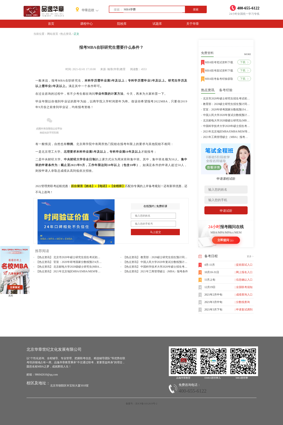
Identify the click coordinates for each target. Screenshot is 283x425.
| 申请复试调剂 (244, 309)
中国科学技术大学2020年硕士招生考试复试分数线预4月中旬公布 (242, 126)
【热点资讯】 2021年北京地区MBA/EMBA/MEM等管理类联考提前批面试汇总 (83, 271)
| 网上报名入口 (244, 272)
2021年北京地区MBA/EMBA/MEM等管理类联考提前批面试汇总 (241, 131)
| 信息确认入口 (244, 279)
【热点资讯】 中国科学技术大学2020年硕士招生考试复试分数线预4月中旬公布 (171, 266)
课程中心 (86, 23)
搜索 (195, 9)
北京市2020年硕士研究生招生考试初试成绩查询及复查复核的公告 (243, 98)
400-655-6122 (193, 391)
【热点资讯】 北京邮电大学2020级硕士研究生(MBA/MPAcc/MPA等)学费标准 (82, 266)
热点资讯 (65, 33)
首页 (51, 23)
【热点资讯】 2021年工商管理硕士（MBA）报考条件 (155, 271)
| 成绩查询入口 (244, 294)
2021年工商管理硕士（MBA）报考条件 (227, 137)
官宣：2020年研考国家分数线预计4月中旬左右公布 (234, 109)
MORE (247, 54)
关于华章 (192, 23)
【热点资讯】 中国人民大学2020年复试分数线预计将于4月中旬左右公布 (167, 262)
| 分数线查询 (242, 302)
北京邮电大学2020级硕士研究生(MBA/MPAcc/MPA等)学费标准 (241, 120)
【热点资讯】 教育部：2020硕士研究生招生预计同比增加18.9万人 (163, 257)
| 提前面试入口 (244, 264)
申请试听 (226, 210)
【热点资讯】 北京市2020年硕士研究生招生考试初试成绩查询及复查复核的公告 (84, 257)
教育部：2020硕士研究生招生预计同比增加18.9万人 (234, 104)
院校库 (122, 23)
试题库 (157, 23)
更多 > (250, 256)
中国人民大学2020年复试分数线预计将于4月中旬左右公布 (238, 115)
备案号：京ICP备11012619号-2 (141, 403)
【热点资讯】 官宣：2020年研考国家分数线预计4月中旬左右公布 (75, 262)
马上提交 (155, 232)
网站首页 (52, 33)
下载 (244, 62)
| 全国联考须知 (244, 287)
